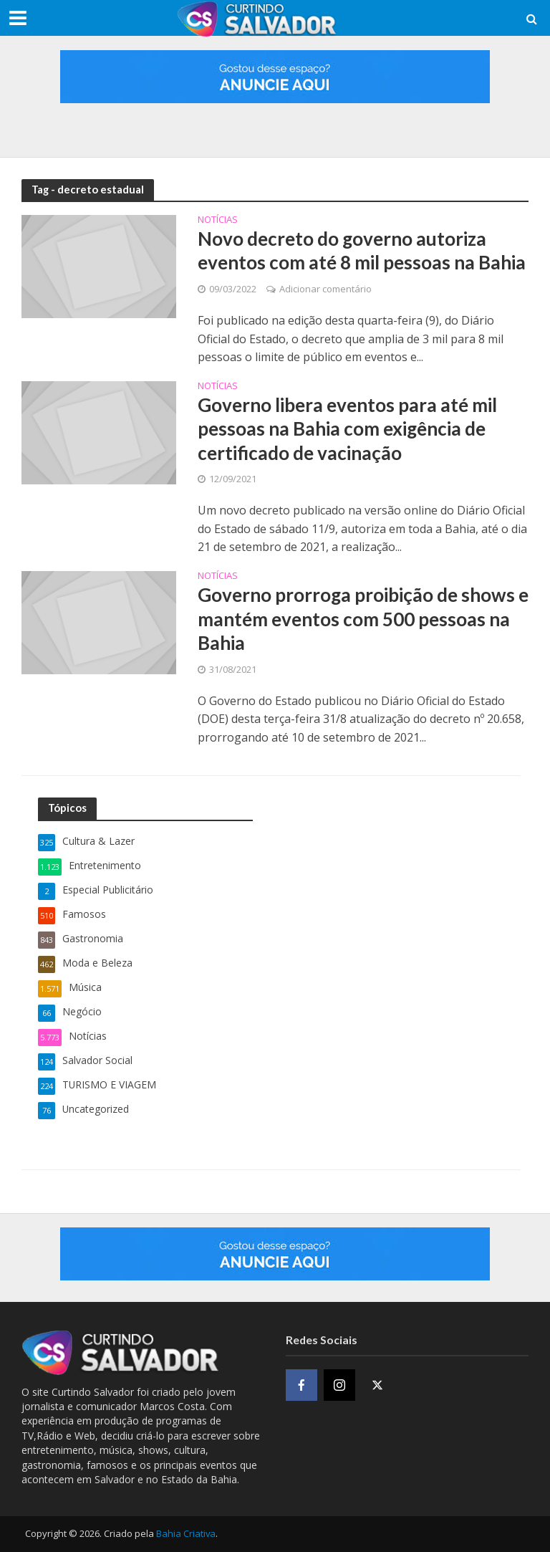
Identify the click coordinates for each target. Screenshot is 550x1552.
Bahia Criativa (186, 1533)
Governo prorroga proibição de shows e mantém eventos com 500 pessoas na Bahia (363, 618)
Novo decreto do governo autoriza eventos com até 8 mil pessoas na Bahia (362, 250)
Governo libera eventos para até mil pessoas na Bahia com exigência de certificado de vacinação (347, 428)
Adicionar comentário (325, 288)
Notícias (218, 220)
